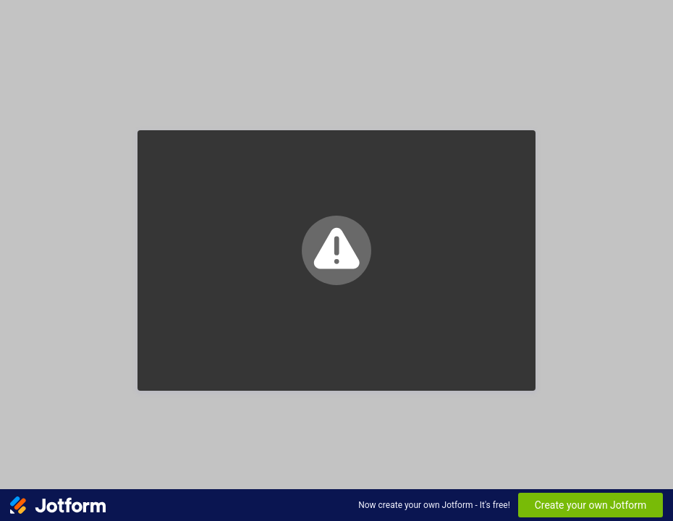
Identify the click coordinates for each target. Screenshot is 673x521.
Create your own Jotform (591, 505)
